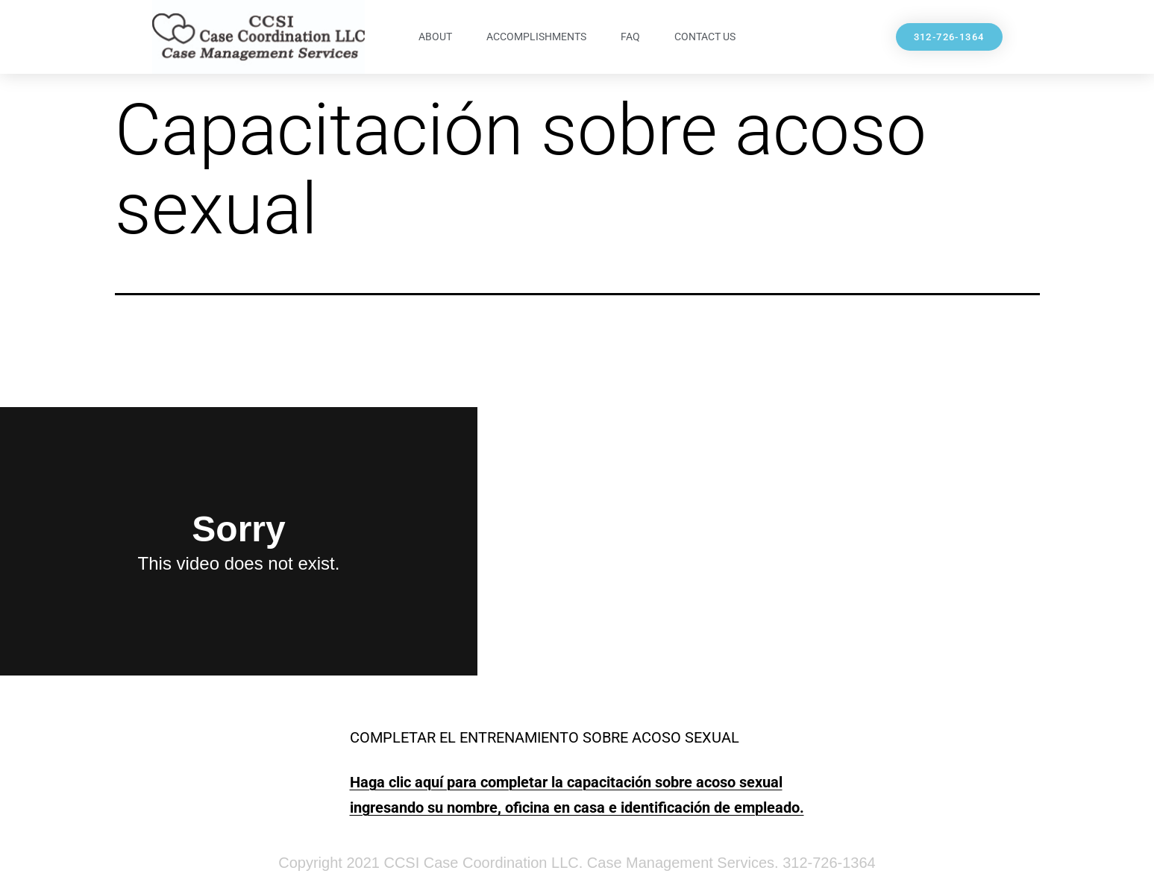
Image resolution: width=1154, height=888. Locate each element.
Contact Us (705, 36)
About (435, 36)
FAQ (630, 36)
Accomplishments (536, 36)
